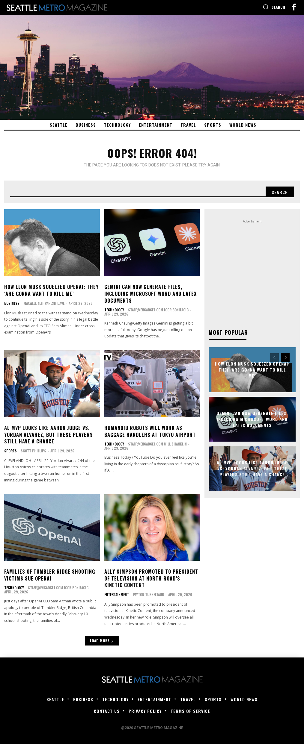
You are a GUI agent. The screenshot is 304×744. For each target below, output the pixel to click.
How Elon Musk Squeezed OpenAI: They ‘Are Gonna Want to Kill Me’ (51, 290)
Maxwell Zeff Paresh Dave (43, 302)
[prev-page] (274, 357)
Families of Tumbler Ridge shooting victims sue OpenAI (49, 574)
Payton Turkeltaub (148, 593)
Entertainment (116, 594)
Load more (102, 640)
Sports (10, 450)
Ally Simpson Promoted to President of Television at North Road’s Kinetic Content (151, 578)
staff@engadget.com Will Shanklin (157, 443)
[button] (274, 7)
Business (11, 303)
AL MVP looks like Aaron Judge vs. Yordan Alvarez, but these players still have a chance (48, 434)
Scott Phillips (33, 450)
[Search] (280, 192)
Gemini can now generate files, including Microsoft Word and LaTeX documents (150, 293)
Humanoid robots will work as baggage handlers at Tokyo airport (150, 431)
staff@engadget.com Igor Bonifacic (158, 309)
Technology (114, 310)
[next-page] (285, 357)
